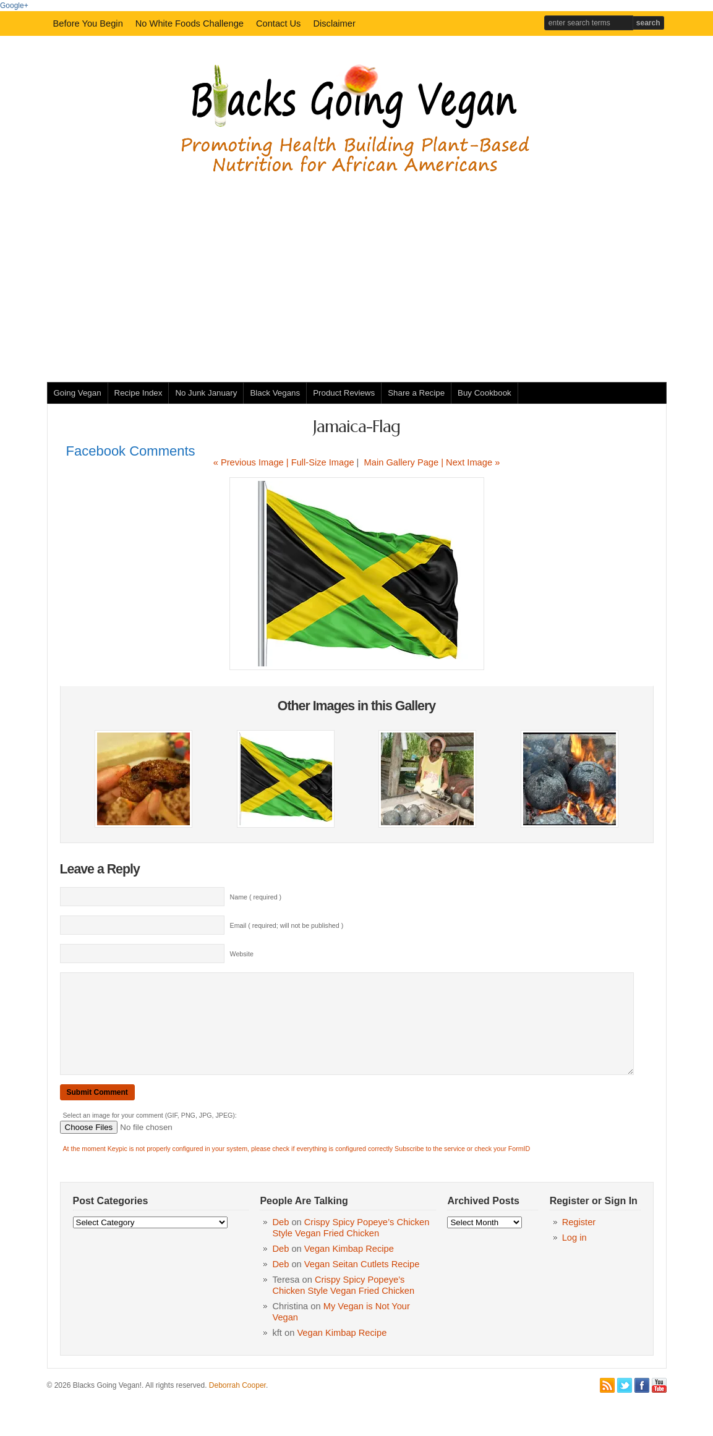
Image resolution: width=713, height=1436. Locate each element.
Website (242, 954)
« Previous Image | (252, 462)
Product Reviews (344, 392)
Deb (280, 1241)
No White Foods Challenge (189, 23)
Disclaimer (334, 23)
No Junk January (206, 392)
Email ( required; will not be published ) (287, 925)
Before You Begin (88, 23)
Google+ (14, 5)
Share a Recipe (416, 392)
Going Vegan (77, 392)
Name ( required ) (256, 897)
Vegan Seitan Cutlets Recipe (362, 1283)
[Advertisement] (357, 270)
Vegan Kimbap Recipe (349, 1267)
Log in (574, 1256)
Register (579, 1241)
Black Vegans (275, 392)
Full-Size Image (322, 462)
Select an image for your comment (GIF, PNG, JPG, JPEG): (150, 1133)
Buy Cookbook (484, 392)
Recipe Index (138, 392)
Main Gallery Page (401, 462)
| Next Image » (470, 462)
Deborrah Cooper (237, 1404)
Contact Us (278, 23)
